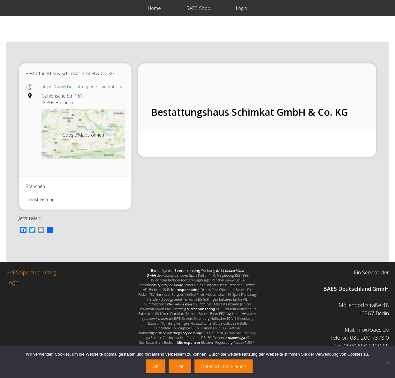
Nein (180, 366)
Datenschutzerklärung (223, 366)
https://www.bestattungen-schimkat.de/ (82, 86)
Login (241, 8)
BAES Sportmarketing (31, 272)
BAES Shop (198, 8)
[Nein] (387, 362)
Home (154, 8)
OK (156, 366)
